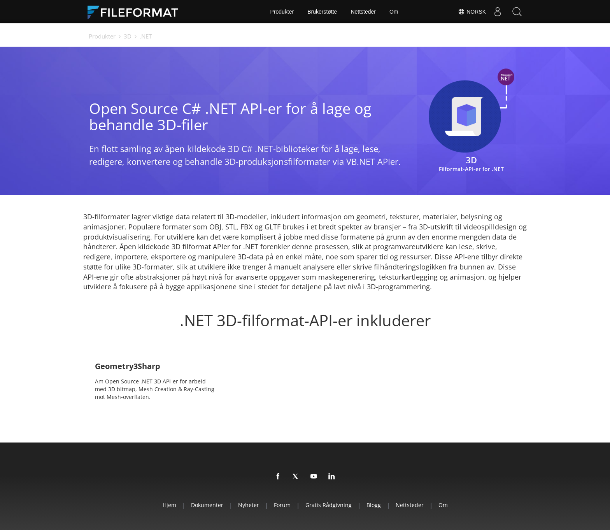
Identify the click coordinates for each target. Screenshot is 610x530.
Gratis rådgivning (328, 505)
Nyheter (248, 505)
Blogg (373, 505)
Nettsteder (363, 12)
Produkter (282, 12)
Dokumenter (207, 505)
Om (393, 12)
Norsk (472, 11)
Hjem (169, 505)
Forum (282, 505)
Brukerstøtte (322, 12)
